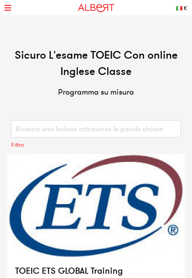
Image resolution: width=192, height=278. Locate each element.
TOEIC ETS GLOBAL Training (69, 270)
